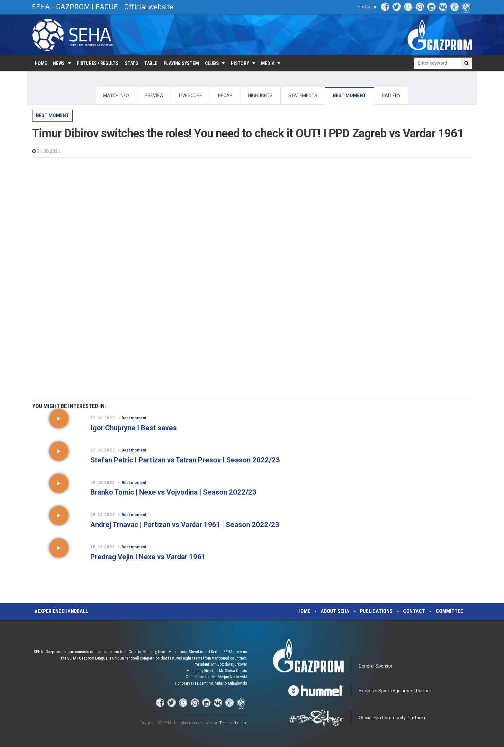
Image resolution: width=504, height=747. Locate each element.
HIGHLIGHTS (260, 95)
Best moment (52, 115)
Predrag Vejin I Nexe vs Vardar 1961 (148, 557)
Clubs (212, 63)
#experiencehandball (61, 611)
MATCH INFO (116, 95)
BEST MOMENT (349, 95)
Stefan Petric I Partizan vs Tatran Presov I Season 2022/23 (185, 460)
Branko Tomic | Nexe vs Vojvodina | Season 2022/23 (173, 492)
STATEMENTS (302, 95)
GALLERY (391, 95)
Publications (376, 611)
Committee (449, 611)
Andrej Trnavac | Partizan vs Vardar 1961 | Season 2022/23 (184, 525)
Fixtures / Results (98, 63)
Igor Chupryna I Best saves (133, 428)
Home (41, 63)
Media (267, 63)
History (240, 63)
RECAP (225, 95)
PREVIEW (154, 95)
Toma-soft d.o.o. (233, 722)
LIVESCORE (190, 95)
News (59, 63)
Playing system (181, 63)
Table (151, 63)
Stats (131, 63)
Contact (414, 611)
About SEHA (335, 611)
